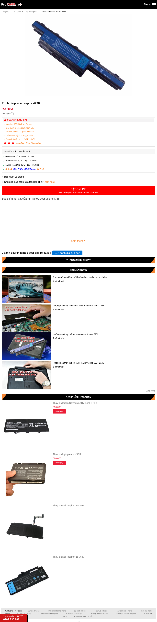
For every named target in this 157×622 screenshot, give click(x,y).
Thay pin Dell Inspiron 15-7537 (68, 556)
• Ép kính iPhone (80, 611)
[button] (78, 190)
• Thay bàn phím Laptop (74, 613)
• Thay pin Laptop (24, 613)
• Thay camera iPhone (123, 611)
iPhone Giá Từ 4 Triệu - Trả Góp (19, 156)
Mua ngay (59, 411)
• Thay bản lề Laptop (99, 613)
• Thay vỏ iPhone (100, 611)
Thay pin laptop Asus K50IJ (67, 454)
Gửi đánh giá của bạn (67, 253)
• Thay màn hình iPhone (56, 611)
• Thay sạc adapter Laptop (125, 613)
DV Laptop (17, 12)
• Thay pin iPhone (32, 611)
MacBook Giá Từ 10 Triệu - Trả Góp (21, 161)
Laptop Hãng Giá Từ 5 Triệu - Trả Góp (22, 165)
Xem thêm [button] (78, 240)
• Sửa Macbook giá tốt (83, 616)
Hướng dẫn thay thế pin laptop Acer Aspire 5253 (75, 334)
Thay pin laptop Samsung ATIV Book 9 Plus (75, 403)
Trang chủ (5, 12)
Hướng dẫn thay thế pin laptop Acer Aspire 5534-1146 (78, 363)
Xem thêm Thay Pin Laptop (28, 143)
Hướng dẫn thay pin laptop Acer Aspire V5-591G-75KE (79, 305)
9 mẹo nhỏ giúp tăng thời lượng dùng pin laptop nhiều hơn (80, 277)
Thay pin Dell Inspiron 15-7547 (68, 505)
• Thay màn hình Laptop (48, 613)
